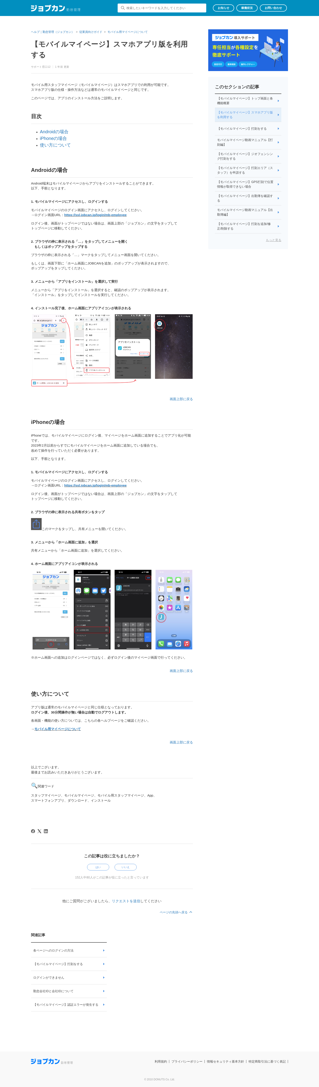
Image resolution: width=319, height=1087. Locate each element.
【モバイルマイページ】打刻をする (58, 964)
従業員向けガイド (90, 32)
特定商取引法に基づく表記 (267, 1061)
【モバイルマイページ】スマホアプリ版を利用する (245, 115)
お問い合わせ (273, 8)
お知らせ (223, 8)
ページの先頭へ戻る (176, 912)
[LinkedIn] (46, 831)
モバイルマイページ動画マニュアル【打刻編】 (245, 142)
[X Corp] (39, 831)
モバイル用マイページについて (127, 32)
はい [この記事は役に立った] (98, 867)
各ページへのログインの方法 (53, 950)
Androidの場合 (54, 131)
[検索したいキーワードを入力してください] (162, 8)
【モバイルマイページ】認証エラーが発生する (65, 1004)
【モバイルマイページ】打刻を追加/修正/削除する (244, 226)
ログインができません (48, 977)
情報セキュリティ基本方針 (225, 1061)
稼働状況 (247, 8)
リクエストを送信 (126, 901)
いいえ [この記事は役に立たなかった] (126, 867)
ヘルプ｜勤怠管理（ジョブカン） (52, 32)
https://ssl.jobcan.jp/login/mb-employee (95, 215)
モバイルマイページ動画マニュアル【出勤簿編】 (245, 212)
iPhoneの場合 (53, 138)
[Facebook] (33, 831)
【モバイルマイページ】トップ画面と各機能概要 (245, 101)
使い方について (55, 145)
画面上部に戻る (181, 399)
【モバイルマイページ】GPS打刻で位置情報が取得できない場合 (245, 184)
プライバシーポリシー (186, 1061)
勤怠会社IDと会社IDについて (53, 991)
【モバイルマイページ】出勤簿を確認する (245, 198)
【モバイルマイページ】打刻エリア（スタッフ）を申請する (245, 170)
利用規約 (161, 1061)
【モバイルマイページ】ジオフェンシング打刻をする (245, 156)
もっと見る (273, 240)
